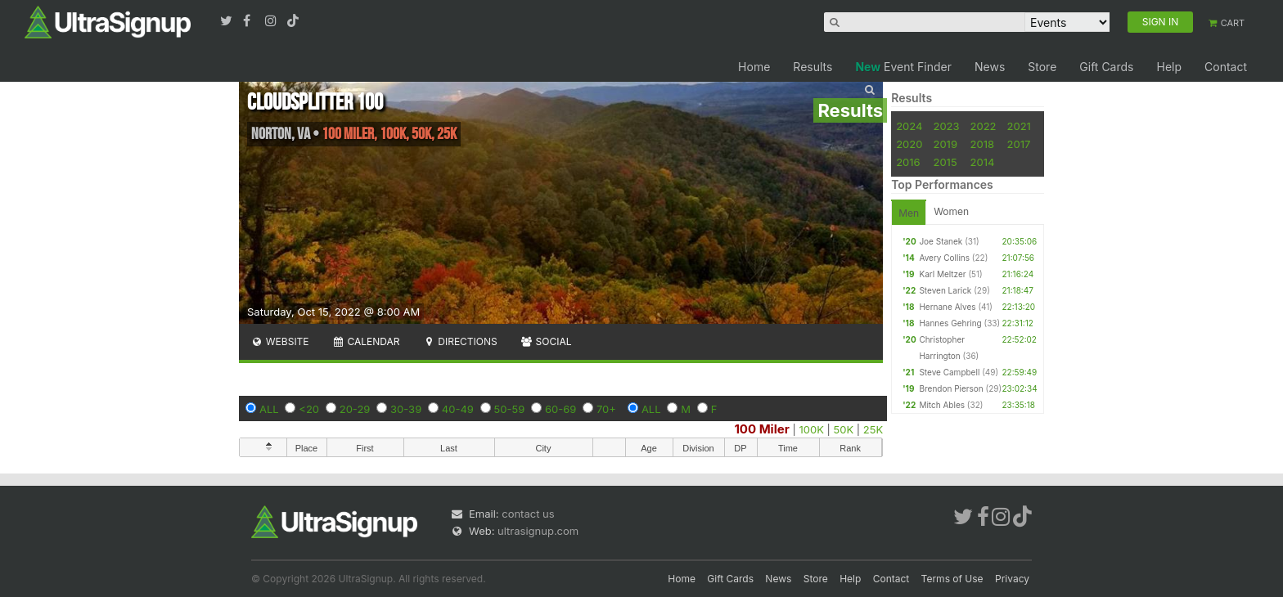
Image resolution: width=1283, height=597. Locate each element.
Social (546, 341)
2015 (945, 161)
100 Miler (761, 429)
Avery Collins (944, 258)
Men (908, 213)
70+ (606, 408)
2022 (983, 125)
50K (844, 429)
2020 (909, 143)
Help (1169, 67)
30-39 (405, 408)
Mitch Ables (942, 405)
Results (812, 67)
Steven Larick (945, 290)
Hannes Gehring (950, 323)
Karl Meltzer (942, 274)
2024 (909, 125)
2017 (1019, 143)
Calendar (366, 341)
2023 (946, 125)
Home (754, 67)
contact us (528, 513)
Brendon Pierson (951, 388)
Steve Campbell (949, 372)
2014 (982, 161)
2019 (945, 143)
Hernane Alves (947, 307)
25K (873, 429)
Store (1042, 67)
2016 (908, 161)
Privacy (1012, 578)
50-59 (509, 408)
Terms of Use (952, 578)
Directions (459, 341)
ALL (269, 408)
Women (951, 211)
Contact (1225, 67)
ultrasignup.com (537, 530)
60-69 (560, 408)
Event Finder (903, 67)
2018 (982, 143)
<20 (309, 408)
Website (279, 341)
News (990, 67)
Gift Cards (1106, 67)
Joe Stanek (940, 241)
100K (811, 429)
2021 (1019, 125)
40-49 (458, 408)
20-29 (355, 408)
